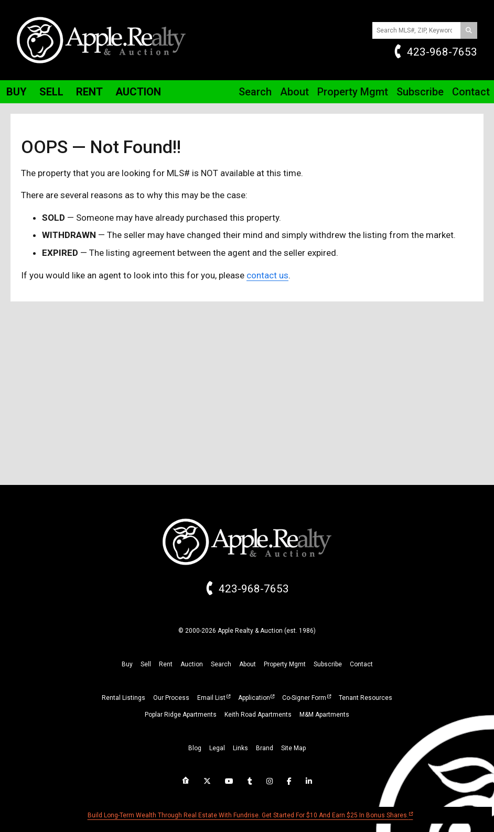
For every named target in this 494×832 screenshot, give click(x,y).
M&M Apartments (324, 714)
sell (146, 664)
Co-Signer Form (304, 697)
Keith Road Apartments (258, 714)
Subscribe (420, 91)
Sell (51, 91)
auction (191, 664)
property (285, 664)
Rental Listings (123, 697)
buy (127, 664)
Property (352, 91)
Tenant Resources (365, 697)
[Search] (468, 30)
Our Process (171, 697)
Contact (471, 91)
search (221, 664)
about (247, 664)
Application (254, 697)
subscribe (328, 664)
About (294, 91)
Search (255, 91)
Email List (211, 697)
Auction (138, 91)
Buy (16, 91)
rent (166, 664)
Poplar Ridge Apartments (181, 714)
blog (194, 748)
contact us (267, 275)
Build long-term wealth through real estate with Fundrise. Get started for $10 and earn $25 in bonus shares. (248, 815)
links (240, 748)
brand (264, 748)
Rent (89, 91)
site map (293, 748)
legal (217, 748)
